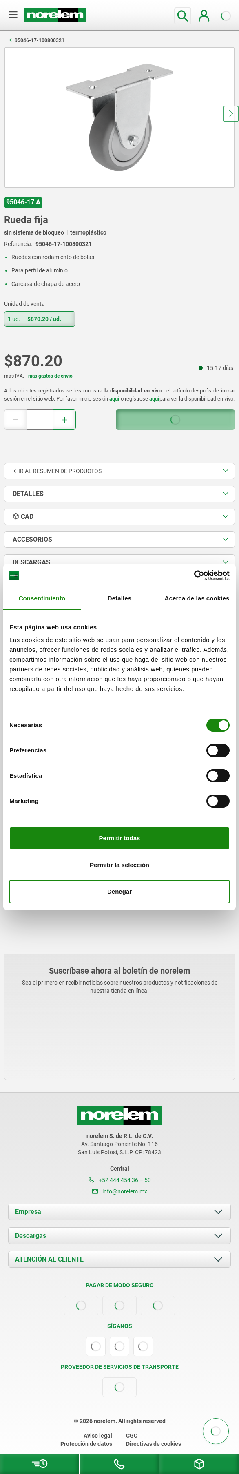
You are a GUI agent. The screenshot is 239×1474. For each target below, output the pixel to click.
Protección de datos (86, 1444)
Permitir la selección (119, 864)
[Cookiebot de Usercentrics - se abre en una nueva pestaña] (194, 575)
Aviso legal (98, 1435)
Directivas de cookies (153, 1444)
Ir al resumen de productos (57, 471)
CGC (131, 1435)
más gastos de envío (50, 376)
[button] (231, 114)
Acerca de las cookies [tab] (197, 598)
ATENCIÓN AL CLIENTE (49, 1259)
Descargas (30, 1235)
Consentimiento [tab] (42, 598)
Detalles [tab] (119, 598)
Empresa (28, 1211)
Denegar (119, 891)
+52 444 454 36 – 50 (120, 1180)
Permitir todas (119, 837)
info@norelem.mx (119, 1191)
